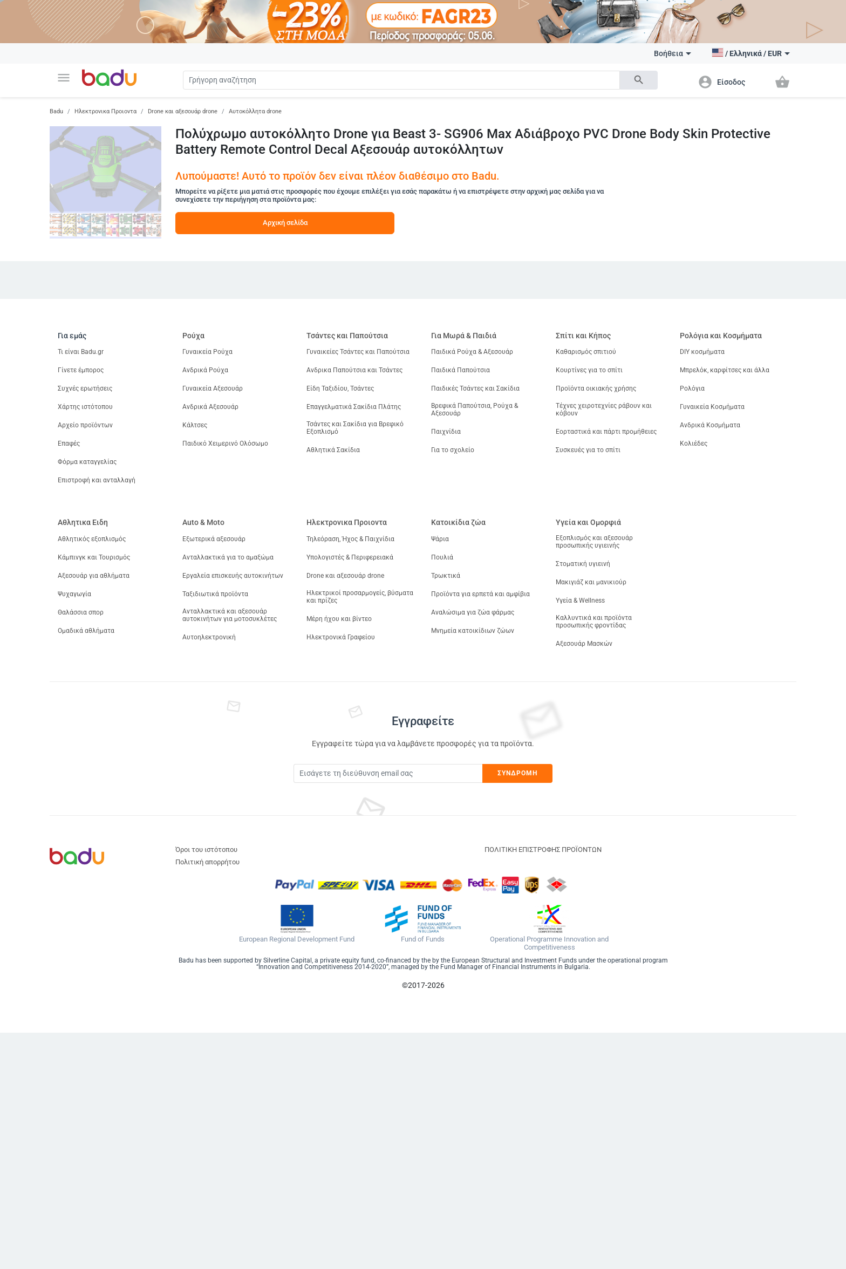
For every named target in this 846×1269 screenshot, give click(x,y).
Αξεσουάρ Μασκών (584, 643)
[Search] (401, 80)
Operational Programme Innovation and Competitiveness (549, 943)
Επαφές (69, 443)
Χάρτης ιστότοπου (85, 407)
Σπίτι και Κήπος (583, 335)
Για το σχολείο (452, 450)
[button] (63, 78)
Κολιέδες (693, 443)
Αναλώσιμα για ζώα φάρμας (472, 612)
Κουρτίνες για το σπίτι (589, 370)
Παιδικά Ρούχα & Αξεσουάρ (472, 352)
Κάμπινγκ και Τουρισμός (94, 557)
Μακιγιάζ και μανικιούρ (591, 582)
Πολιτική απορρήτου (207, 862)
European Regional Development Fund (296, 939)
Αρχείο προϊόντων (85, 425)
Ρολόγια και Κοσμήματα (721, 335)
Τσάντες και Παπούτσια (347, 335)
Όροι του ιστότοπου (206, 849)
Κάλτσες (194, 425)
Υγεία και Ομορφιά (588, 522)
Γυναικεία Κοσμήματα (712, 407)
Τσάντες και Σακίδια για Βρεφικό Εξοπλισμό (355, 427)
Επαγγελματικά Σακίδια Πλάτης (353, 407)
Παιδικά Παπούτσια (460, 370)
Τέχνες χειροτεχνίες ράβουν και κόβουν (604, 409)
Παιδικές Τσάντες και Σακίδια (475, 388)
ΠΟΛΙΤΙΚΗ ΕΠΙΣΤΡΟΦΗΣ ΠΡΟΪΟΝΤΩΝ (543, 849)
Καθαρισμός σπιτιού (586, 352)
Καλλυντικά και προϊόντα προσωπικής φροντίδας (594, 621)
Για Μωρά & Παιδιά (463, 335)
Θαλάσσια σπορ (81, 612)
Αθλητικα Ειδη (83, 522)
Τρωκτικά (445, 575)
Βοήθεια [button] (672, 53)
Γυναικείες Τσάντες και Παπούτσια (358, 352)
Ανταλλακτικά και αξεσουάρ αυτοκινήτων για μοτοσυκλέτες (229, 615)
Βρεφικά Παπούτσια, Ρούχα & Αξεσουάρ (474, 409)
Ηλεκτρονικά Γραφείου (340, 637)
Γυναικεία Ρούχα (207, 352)
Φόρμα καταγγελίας (87, 462)
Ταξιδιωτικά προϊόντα (215, 594)
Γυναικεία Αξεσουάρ (212, 388)
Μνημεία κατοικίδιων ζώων (472, 630)
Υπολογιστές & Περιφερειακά (349, 557)
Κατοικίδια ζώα (458, 522)
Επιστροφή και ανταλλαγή (96, 480)
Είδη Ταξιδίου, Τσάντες (340, 388)
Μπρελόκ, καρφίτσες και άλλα (724, 370)
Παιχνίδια (446, 431)
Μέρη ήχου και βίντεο (339, 619)
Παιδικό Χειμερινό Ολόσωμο (225, 443)
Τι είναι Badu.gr (81, 352)
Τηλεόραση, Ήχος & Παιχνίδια (350, 539)
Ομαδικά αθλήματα (86, 630)
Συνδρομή (517, 773)
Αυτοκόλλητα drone (255, 111)
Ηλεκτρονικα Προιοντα (105, 111)
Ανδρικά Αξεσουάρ (210, 407)
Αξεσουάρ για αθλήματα (93, 575)
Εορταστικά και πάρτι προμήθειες (606, 431)
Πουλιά (442, 557)
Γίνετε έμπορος (81, 370)
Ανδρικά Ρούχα (205, 370)
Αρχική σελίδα (285, 223)
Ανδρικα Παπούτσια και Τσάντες (354, 370)
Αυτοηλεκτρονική (209, 637)
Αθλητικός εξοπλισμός (92, 539)
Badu (56, 111)
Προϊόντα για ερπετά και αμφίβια (480, 594)
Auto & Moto (203, 522)
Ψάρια (440, 539)
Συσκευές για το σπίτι (588, 450)
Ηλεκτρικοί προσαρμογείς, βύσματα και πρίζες (359, 596)
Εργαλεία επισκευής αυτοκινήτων (232, 575)
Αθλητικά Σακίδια (333, 450)
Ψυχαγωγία (74, 594)
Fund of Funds (423, 939)
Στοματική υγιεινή (583, 564)
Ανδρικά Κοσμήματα (710, 425)
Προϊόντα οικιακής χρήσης (596, 388)
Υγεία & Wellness (580, 600)
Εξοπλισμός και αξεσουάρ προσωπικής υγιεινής (594, 541)
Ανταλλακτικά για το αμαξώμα (228, 557)
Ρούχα (193, 335)
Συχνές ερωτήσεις (85, 388)
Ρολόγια (692, 388)
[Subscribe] (388, 773)
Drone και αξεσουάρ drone (182, 111)
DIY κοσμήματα (702, 352)
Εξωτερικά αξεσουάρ (213, 539)
